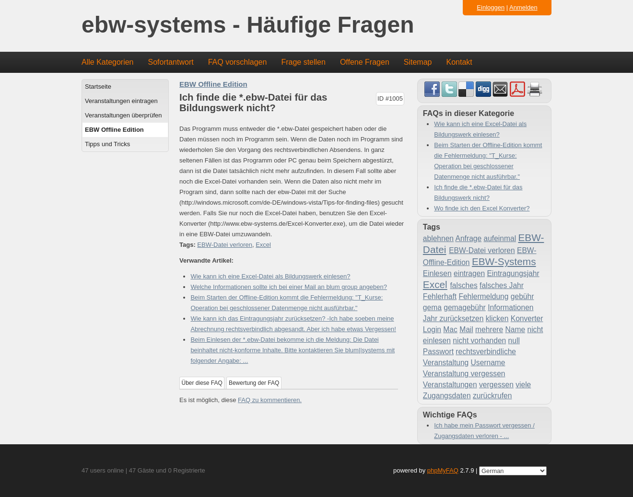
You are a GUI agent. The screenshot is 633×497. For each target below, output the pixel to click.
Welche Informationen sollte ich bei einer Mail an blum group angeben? (288, 286)
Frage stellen (303, 62)
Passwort (438, 351)
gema (432, 307)
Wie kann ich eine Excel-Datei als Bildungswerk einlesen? (270, 276)
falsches (464, 285)
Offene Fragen (364, 62)
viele (523, 385)
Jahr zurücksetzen (453, 318)
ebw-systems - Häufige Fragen (248, 25)
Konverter (527, 318)
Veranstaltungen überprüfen (123, 115)
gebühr (522, 296)
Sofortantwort (171, 62)
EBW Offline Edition (114, 129)
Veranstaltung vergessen (464, 374)
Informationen (510, 307)
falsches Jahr (502, 285)
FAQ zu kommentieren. (270, 400)
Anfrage (469, 238)
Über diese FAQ (202, 383)
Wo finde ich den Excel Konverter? (481, 208)
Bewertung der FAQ (254, 383)
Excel (263, 244)
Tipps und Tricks (107, 144)
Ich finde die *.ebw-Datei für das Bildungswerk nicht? (478, 192)
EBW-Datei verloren (224, 244)
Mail (466, 329)
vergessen (496, 385)
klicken (497, 318)
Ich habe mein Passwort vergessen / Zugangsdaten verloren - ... (484, 430)
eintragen (469, 273)
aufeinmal (500, 238)
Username (488, 362)
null (514, 340)
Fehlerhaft (440, 296)
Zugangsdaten (447, 396)
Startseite (98, 86)
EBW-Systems (504, 261)
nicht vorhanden (479, 340)
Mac (450, 329)
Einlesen (437, 273)
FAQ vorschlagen (237, 62)
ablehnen (438, 238)
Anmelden (523, 7)
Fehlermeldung (483, 296)
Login (432, 329)
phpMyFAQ (442, 470)
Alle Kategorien (108, 62)
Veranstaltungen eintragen (121, 100)
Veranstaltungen (450, 385)
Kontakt (459, 62)
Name (515, 329)
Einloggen (490, 7)
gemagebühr (465, 307)
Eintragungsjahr (513, 273)
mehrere (489, 329)
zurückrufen (492, 396)
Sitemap (418, 62)
